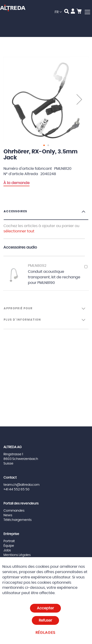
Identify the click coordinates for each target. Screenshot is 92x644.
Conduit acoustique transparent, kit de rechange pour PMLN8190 (54, 277)
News (7, 515)
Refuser (45, 620)
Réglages (46, 633)
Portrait (9, 541)
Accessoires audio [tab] (20, 247)
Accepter (45, 608)
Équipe (8, 545)
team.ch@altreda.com (21, 484)
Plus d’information (22, 319)
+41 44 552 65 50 (16, 489)
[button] (58, 12)
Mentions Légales (17, 555)
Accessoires (15, 211)
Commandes (13, 510)
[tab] (46, 214)
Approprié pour (18, 308)
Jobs (7, 550)
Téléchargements (17, 520)
